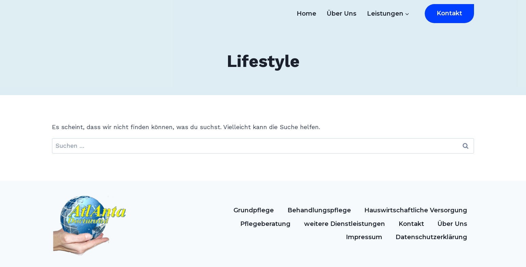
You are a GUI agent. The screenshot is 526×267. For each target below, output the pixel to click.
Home (306, 13)
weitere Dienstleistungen (344, 224)
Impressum (364, 237)
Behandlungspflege (319, 210)
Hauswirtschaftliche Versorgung (415, 210)
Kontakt (449, 13)
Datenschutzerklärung (431, 237)
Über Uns (341, 13)
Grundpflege (253, 210)
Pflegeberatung (265, 224)
